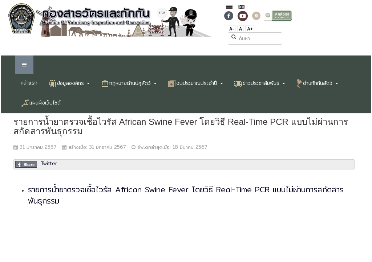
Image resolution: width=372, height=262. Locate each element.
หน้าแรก (29, 83)
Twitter (49, 163)
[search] (255, 38)
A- (231, 29)
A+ (250, 29)
